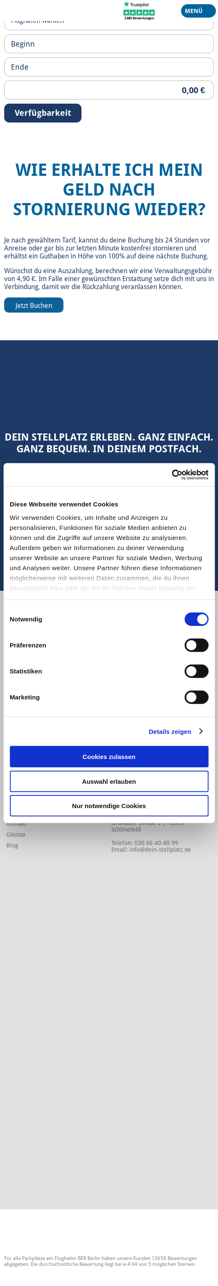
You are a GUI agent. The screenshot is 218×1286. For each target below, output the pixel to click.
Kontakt (16, 823)
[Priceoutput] (109, 90)
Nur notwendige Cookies (109, 805)
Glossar (16, 834)
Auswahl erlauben (109, 781)
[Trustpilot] (139, 10)
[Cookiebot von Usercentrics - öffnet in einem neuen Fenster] (171, 474)
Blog (12, 845)
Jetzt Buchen (34, 306)
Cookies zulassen (109, 756)
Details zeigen (170, 731)
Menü (195, 13)
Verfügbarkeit (43, 113)
